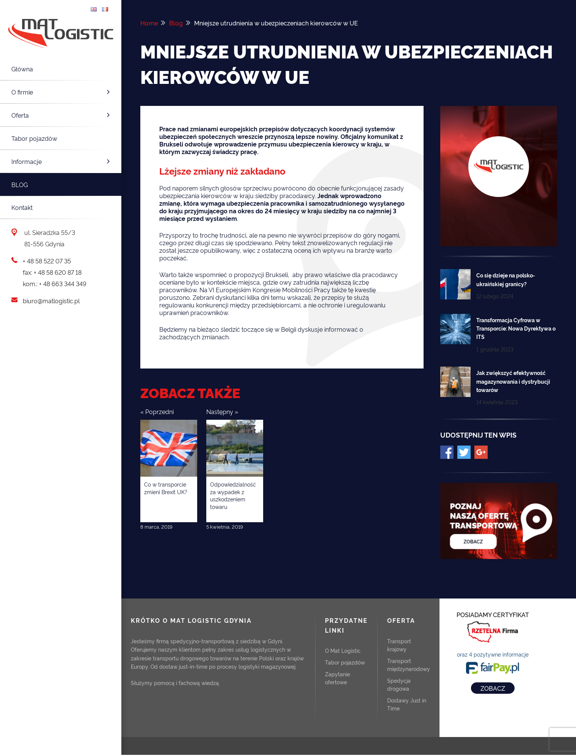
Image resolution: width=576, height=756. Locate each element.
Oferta (61, 115)
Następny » (222, 411)
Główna (22, 69)
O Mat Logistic (343, 650)
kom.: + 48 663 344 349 (54, 283)
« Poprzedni (157, 411)
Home (149, 23)
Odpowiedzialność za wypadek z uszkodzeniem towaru (233, 495)
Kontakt (22, 207)
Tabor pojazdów (34, 138)
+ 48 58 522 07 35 (47, 261)
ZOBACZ (492, 688)
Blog (19, 184)
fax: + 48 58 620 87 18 (52, 272)
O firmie (61, 92)
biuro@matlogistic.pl (51, 300)
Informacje (61, 161)
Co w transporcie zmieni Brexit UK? (165, 487)
